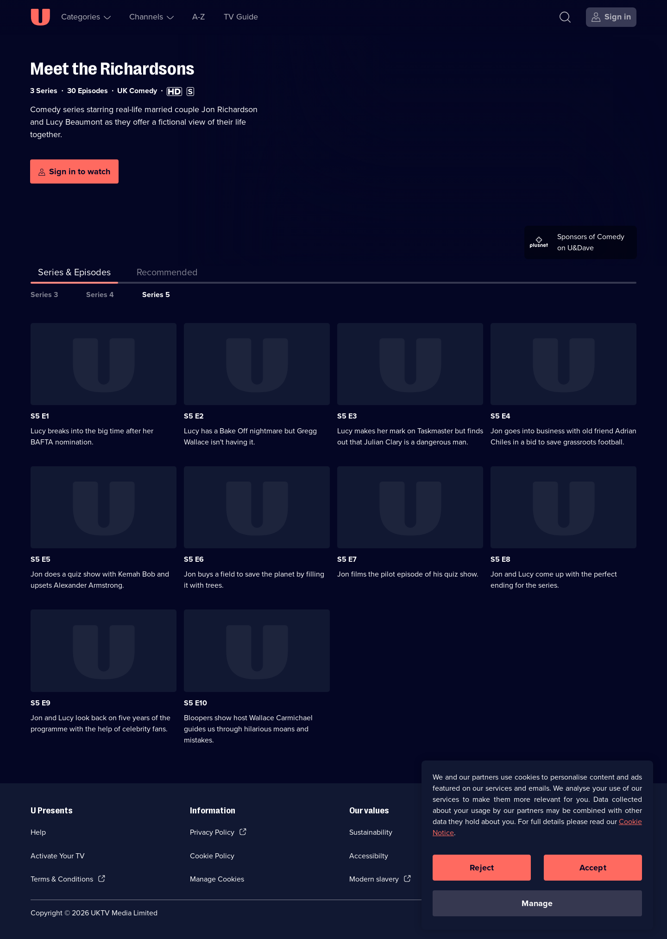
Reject (482, 871)
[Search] (565, 17)
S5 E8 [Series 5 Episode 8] (500, 559)
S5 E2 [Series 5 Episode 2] (194, 416)
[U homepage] (40, 17)
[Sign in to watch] (74, 171)
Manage (537, 907)
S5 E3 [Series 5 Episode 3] (347, 416)
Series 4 (100, 294)
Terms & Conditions (62, 879)
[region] (537, 848)
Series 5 (156, 294)
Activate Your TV (58, 855)
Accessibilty (368, 855)
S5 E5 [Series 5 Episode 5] (40, 559)
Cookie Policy (212, 855)
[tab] (167, 274)
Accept (592, 871)
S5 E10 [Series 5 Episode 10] (195, 703)
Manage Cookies (217, 879)
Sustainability (370, 832)
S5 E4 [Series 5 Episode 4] (500, 416)
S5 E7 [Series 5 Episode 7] (347, 559)
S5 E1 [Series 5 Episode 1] (40, 416)
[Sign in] (611, 17)
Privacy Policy (212, 832)
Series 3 (44, 294)
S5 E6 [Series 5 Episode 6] (194, 559)
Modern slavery (374, 879)
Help (38, 832)
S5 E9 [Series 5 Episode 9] (40, 703)
